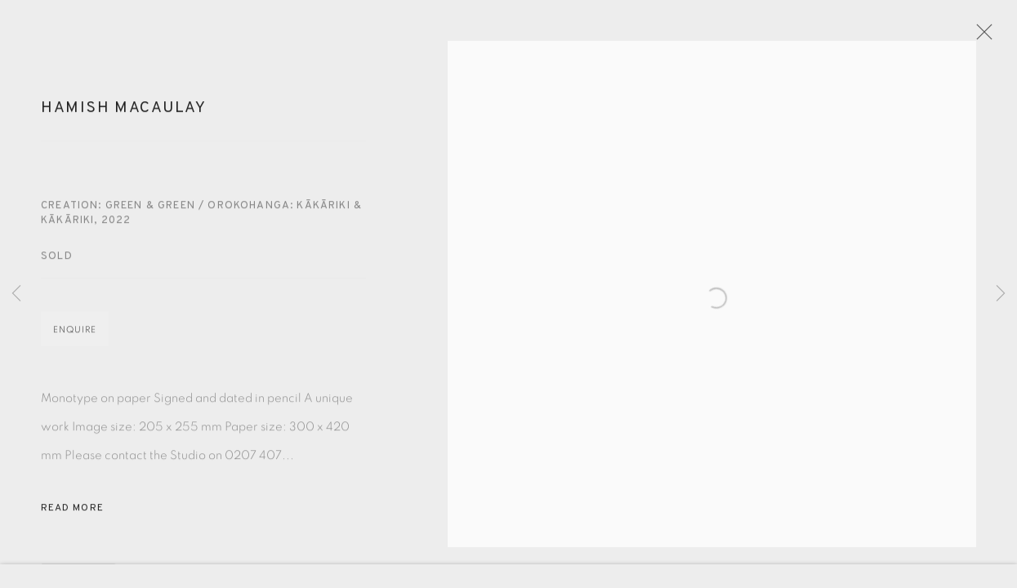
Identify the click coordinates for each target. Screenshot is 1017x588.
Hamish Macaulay (124, 124)
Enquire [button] (74, 345)
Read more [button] (72, 524)
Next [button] (1000, 294)
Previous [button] (16, 294)
